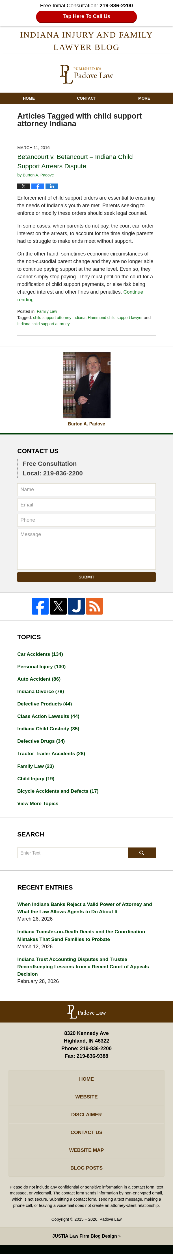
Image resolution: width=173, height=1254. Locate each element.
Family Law (47, 312)
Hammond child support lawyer (118, 318)
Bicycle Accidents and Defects (59, 795)
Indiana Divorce (41, 693)
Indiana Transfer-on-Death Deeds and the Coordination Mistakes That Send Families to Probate (83, 940)
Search (142, 857)
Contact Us (86, 1140)
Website (86, 1103)
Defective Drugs (41, 744)
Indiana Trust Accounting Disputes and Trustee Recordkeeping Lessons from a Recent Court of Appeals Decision (85, 972)
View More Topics (38, 807)
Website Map (86, 1158)
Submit (86, 578)
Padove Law (110, 1228)
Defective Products (45, 706)
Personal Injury (42, 667)
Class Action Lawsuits (49, 718)
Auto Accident (39, 680)
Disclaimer (86, 1121)
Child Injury (36, 782)
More (144, 99)
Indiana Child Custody (49, 731)
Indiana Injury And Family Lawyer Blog (86, 75)
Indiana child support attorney (44, 324)
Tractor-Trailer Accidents (52, 756)
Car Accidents (40, 655)
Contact (86, 99)
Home (29, 99)
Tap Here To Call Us (87, 16)
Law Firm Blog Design (84, 1245)
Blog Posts (86, 1176)
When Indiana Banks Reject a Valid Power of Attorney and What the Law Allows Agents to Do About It (81, 912)
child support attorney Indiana (60, 318)
